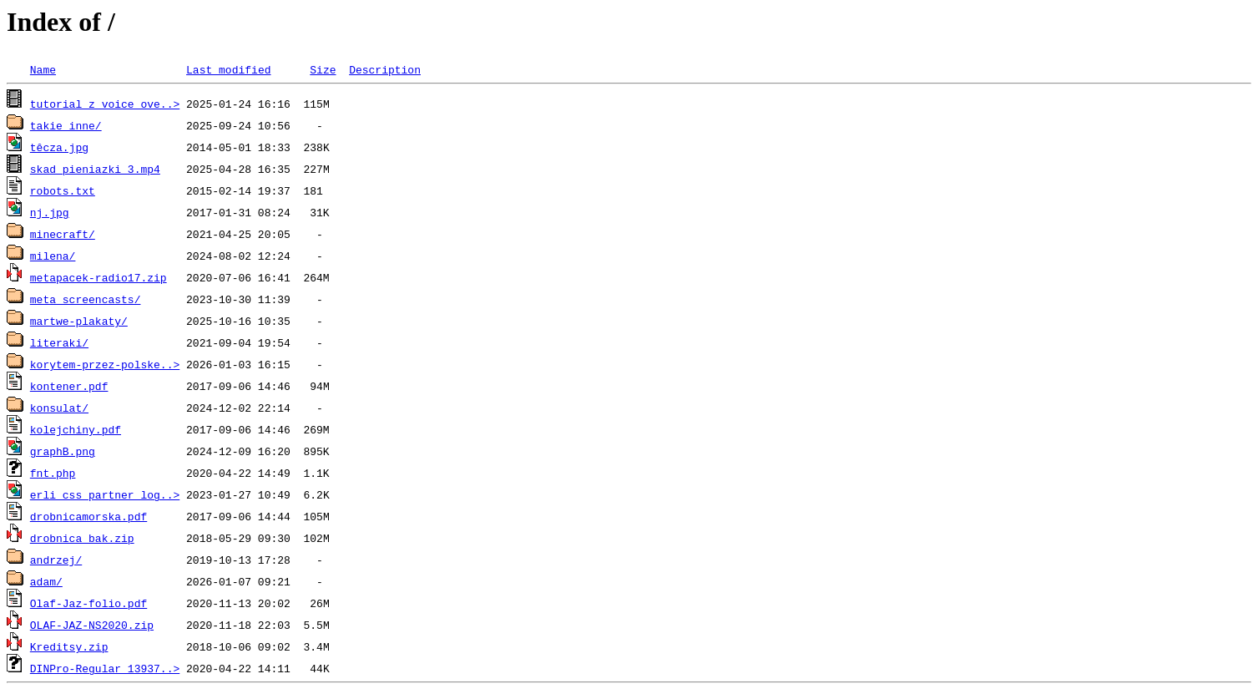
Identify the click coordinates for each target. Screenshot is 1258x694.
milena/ (53, 255)
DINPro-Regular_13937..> (104, 668)
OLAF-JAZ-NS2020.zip (92, 624)
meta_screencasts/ (85, 298)
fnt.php (53, 472)
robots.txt (62, 190)
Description (385, 69)
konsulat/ (59, 407)
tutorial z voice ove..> (104, 103)
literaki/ (59, 342)
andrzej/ (56, 559)
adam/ (46, 581)
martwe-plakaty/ (79, 320)
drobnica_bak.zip (82, 537)
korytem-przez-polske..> (104, 364)
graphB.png (62, 450)
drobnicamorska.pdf (88, 516)
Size (323, 69)
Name (43, 69)
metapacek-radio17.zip (98, 277)
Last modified (228, 69)
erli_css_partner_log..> (104, 494)
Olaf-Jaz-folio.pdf (88, 602)
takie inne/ (66, 125)
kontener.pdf (69, 385)
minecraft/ (62, 233)
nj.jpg (49, 212)
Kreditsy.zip (69, 646)
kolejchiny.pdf (75, 429)
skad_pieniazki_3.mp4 (95, 168)
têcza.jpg (59, 147)
